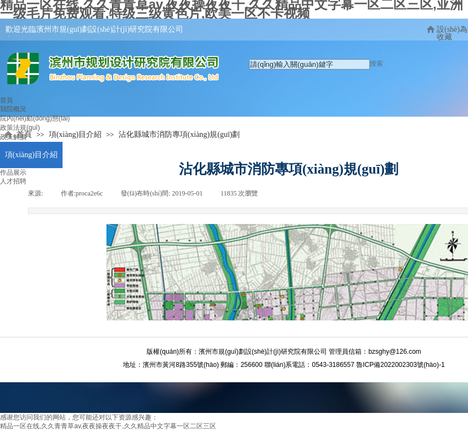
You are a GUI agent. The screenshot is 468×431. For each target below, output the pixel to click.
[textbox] (309, 64)
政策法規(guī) (20, 127)
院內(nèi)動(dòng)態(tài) (35, 118)
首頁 (6, 100)
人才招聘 (13, 181)
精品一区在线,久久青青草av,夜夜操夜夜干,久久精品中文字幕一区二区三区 (108, 426)
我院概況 (13, 109)
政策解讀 (13, 137)
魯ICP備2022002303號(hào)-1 (400, 365)
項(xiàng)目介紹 (31, 155)
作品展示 (13, 172)
